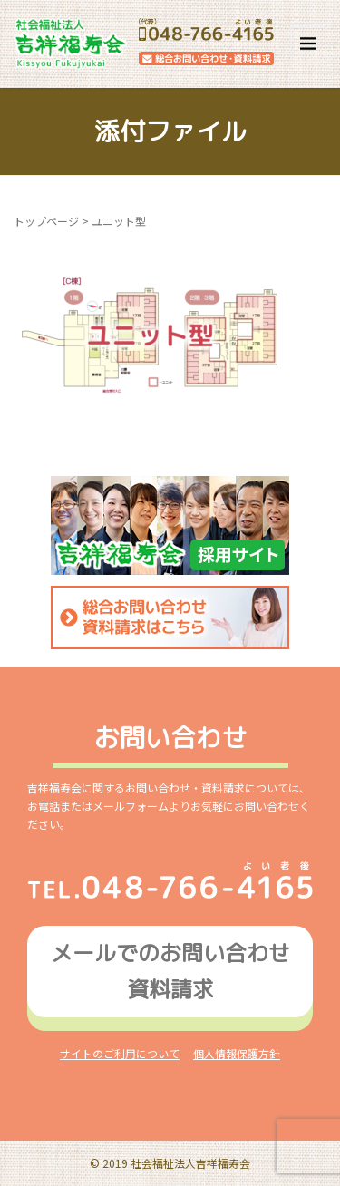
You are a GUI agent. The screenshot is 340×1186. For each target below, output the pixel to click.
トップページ (46, 220)
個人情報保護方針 (236, 1053)
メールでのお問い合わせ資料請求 (170, 972)
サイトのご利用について (120, 1053)
